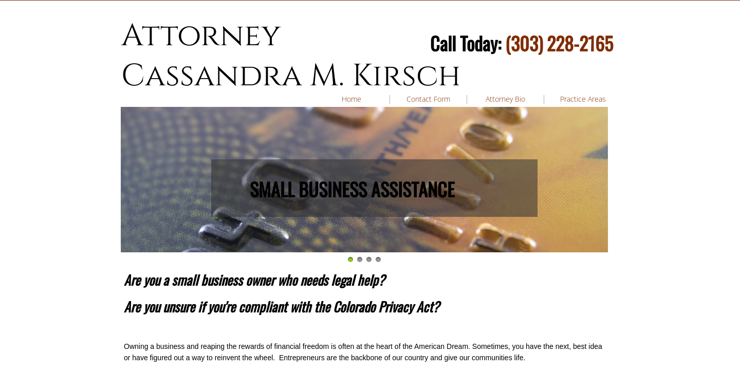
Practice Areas (583, 99)
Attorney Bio (505, 99)
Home (351, 99)
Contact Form (428, 99)
